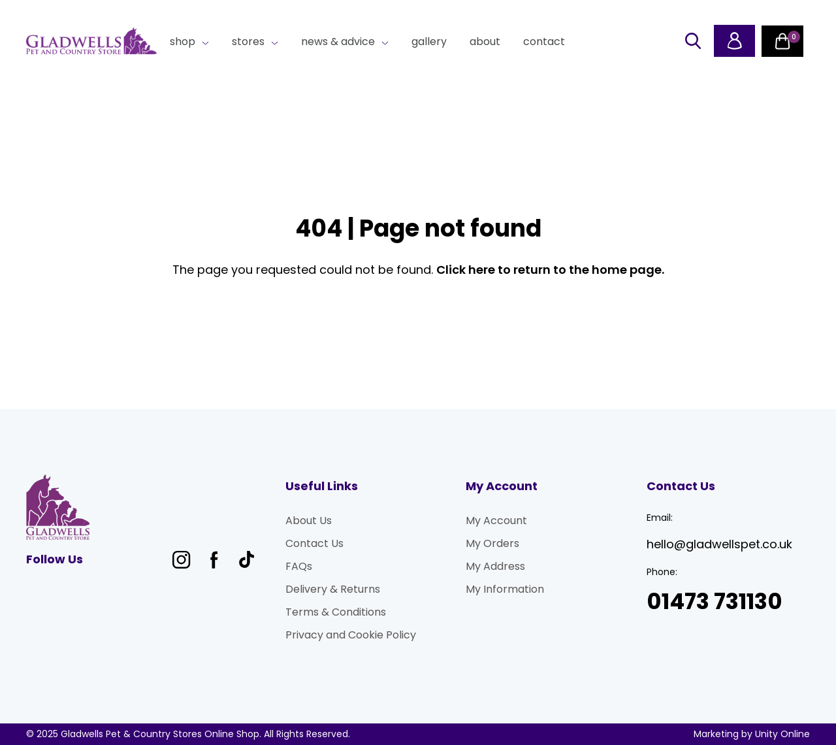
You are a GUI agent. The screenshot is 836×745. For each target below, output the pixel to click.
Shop (182, 41)
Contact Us (314, 543)
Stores (248, 41)
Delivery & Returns (332, 589)
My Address (495, 566)
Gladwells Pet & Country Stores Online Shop (91, 41)
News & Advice (338, 41)
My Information (505, 589)
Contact (544, 41)
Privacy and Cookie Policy (350, 634)
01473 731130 (714, 601)
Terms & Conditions (335, 612)
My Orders (492, 543)
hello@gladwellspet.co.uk (719, 544)
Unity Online (782, 733)
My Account (496, 520)
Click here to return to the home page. (550, 269)
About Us (308, 520)
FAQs (298, 566)
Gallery (429, 41)
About (485, 41)
